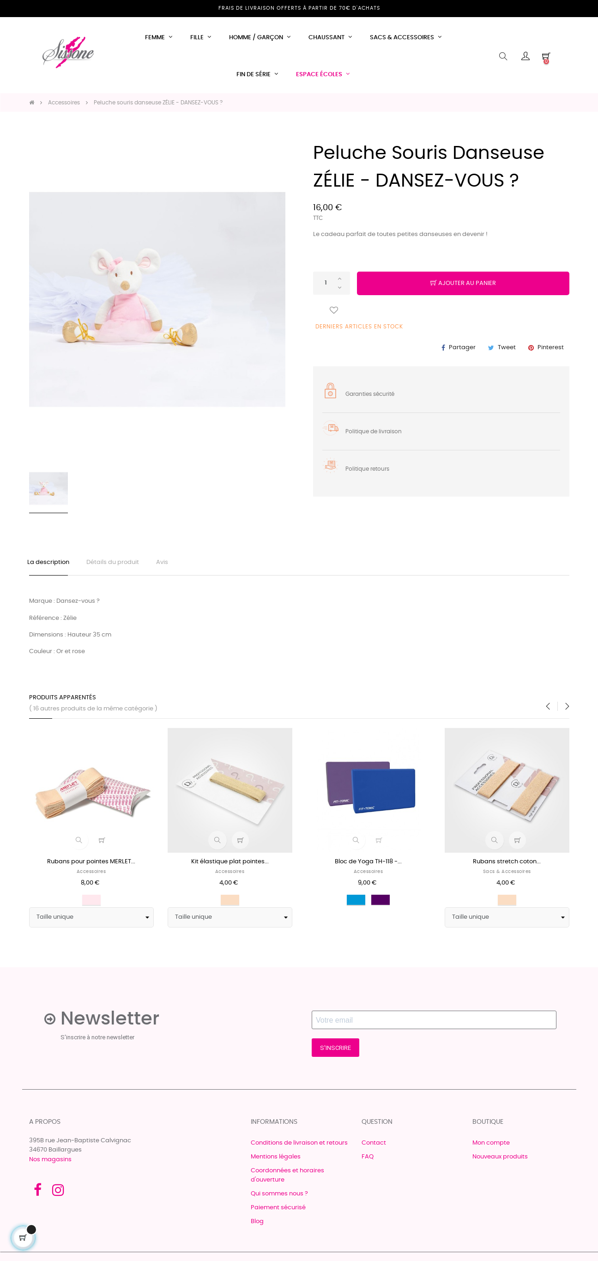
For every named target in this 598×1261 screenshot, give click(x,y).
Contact (374, 1146)
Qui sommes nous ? (279, 1197)
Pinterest (551, 348)
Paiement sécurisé (278, 1210)
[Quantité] (331, 283)
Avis (169, 564)
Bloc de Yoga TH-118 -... (368, 864)
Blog (257, 1224)
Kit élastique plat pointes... (230, 864)
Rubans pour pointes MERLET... (91, 864)
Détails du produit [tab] (117, 564)
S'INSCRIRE (335, 1050)
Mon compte (491, 1146)
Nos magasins (50, 1162)
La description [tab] (50, 564)
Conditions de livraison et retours (299, 1146)
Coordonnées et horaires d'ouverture (287, 1178)
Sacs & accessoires (507, 874)
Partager (462, 348)
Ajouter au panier (463, 283)
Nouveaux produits (500, 1160)
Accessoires (91, 874)
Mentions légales (276, 1160)
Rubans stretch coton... (507, 864)
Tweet (507, 348)
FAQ (368, 1160)
